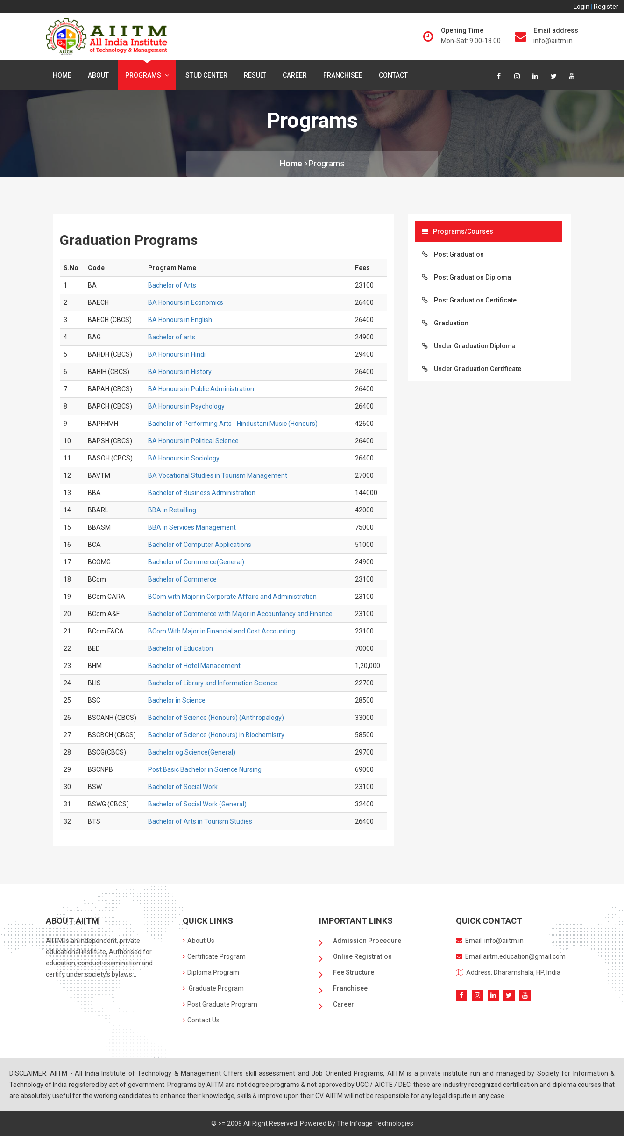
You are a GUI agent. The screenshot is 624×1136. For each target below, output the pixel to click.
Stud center (206, 75)
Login (582, 6)
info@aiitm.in (553, 40)
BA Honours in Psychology (186, 406)
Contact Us (201, 1020)
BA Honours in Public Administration (201, 389)
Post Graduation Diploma (466, 277)
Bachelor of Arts (172, 285)
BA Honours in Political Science (193, 441)
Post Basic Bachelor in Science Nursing (205, 769)
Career (295, 75)
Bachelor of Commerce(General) (196, 562)
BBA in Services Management (192, 527)
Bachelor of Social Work (183, 787)
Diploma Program (211, 972)
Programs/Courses (457, 231)
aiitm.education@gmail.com (524, 956)
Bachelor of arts (171, 337)
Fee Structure (353, 972)
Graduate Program (213, 988)
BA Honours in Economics (185, 302)
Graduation (445, 323)
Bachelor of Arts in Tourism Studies (200, 821)
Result (255, 75)
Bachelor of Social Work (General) (197, 804)
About (98, 75)
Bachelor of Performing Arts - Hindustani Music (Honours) (233, 423)
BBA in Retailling (172, 510)
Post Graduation (453, 254)
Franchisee (342, 75)
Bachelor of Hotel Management (194, 665)
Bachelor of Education (180, 648)
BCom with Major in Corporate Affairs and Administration (232, 596)
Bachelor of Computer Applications (199, 544)
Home (62, 75)
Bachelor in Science (177, 700)
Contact (393, 75)
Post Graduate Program (220, 1004)
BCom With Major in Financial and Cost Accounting (221, 631)
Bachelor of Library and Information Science (212, 683)
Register (606, 6)
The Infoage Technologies (375, 1123)
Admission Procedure (367, 940)
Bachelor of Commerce (182, 579)
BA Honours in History (180, 371)
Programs (147, 75)
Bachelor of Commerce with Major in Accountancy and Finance (240, 614)
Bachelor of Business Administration (201, 492)
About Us (198, 940)
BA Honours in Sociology (184, 458)
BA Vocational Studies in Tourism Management (217, 475)
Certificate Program (214, 956)
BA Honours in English (180, 320)
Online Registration (362, 956)
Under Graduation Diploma (469, 346)
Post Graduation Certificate (469, 300)
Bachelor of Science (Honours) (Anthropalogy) (216, 717)
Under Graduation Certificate (471, 369)
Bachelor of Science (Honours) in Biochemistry (216, 735)
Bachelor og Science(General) (191, 752)
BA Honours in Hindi (177, 354)
